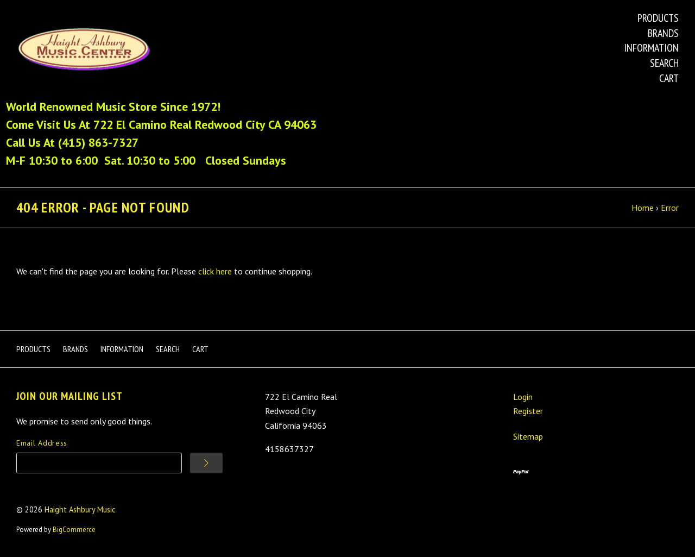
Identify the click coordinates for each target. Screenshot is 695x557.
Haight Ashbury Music (80, 509)
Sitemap (528, 436)
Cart (669, 78)
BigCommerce (74, 529)
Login (523, 396)
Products (658, 18)
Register (528, 410)
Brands (663, 33)
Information (651, 48)
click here (215, 271)
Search (664, 63)
